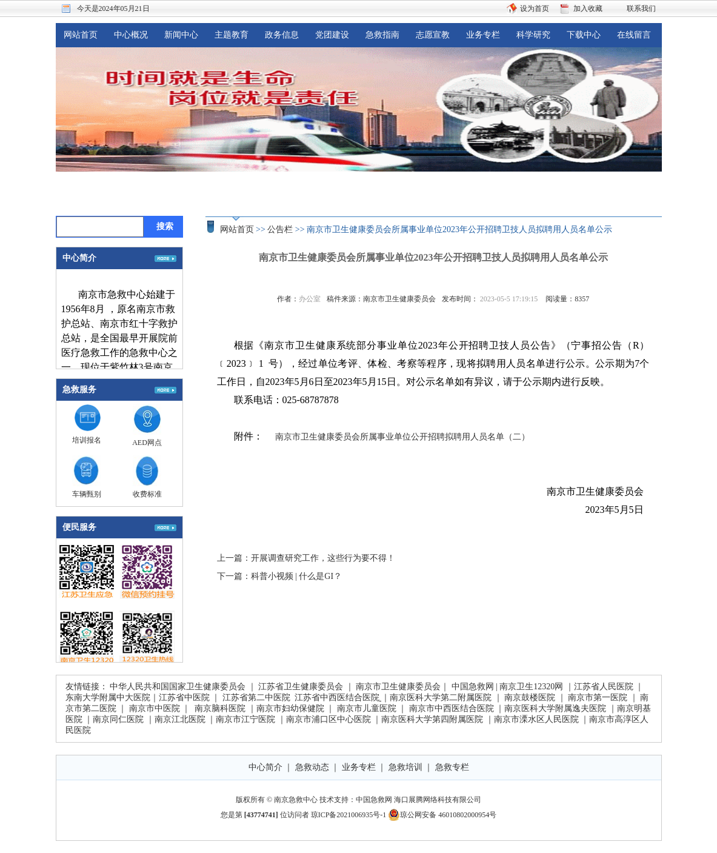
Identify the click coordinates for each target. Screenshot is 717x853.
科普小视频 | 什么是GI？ (296, 576)
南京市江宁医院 (245, 719)
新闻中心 (181, 34)
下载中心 (584, 34)
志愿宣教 (433, 34)
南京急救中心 (296, 799)
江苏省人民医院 (603, 686)
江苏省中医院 (184, 697)
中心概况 (131, 34)
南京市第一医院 (597, 697)
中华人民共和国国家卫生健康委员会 (177, 686)
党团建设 (332, 34)
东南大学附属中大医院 (107, 697)
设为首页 (534, 8)
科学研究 (533, 34)
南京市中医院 (154, 708)
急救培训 (405, 767)
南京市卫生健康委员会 (398, 686)
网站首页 (81, 34)
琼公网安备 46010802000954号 (442, 815)
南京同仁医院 (118, 719)
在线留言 (634, 34)
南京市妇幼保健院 (290, 708)
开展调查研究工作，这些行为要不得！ (323, 558)
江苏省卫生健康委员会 (300, 686)
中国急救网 (473, 686)
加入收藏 (587, 8)
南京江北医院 (180, 719)
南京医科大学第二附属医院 (441, 697)
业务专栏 (483, 34)
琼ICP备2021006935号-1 (349, 815)
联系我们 (641, 8)
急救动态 (312, 767)
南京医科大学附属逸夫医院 (555, 708)
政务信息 (282, 34)
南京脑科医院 (220, 708)
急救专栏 (452, 767)
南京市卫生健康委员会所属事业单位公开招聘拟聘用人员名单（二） (402, 436)
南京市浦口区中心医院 (328, 719)
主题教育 (231, 34)
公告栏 (280, 229)
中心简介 (265, 767)
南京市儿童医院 (366, 708)
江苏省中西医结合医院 (337, 697)
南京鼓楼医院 (529, 697)
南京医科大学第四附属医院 (432, 719)
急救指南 (382, 34)
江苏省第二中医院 (256, 697)
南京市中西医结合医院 (451, 708)
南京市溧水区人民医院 (536, 719)
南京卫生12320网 (531, 686)
